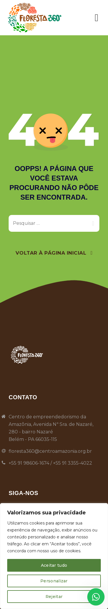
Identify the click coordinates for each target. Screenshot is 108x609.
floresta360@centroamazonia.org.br (50, 451)
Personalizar (54, 581)
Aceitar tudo (54, 565)
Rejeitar (54, 596)
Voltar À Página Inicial (51, 253)
